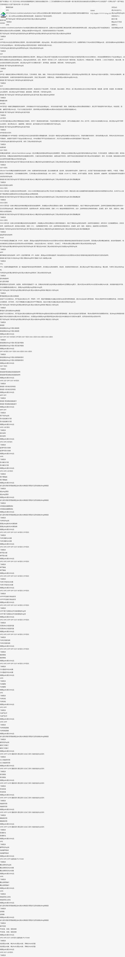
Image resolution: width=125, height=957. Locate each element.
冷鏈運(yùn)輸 (47, 258)
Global (92, 10)
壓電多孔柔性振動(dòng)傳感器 (10, 310)
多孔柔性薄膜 (4, 281)
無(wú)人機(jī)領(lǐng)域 (37, 162)
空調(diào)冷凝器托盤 (7, 625)
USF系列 (3, 118)
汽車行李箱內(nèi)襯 (6, 582)
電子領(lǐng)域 (10, 19)
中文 (91, 13)
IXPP (1, 39)
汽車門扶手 (3, 713)
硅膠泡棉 (14, 859)
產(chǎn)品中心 (117, 10)
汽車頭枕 (3, 698)
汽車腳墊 (3, 684)
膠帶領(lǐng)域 (33, 33)
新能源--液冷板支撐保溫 (8, 386)
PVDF (2, 238)
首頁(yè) (114, 7)
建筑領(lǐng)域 (23, 33)
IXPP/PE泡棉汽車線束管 (8, 596)
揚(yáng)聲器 (4, 491)
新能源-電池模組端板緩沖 (8, 401)
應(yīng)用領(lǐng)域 (118, 13)
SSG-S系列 (4, 220)
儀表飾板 (3, 655)
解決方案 (114, 19)
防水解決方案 (4, 462)
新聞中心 (114, 25)
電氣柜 (36, 258)
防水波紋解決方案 (6, 418)
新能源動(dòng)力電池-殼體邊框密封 (12, 357)
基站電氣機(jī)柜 (75, 162)
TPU (1, 264)
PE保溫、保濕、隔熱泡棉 (8, 929)
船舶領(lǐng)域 (49, 162)
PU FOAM (20, 859)
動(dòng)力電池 (18, 258)
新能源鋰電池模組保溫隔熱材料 (10, 372)
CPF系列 (18, 337)
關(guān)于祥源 (117, 22)
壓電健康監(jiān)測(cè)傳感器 (9, 296)
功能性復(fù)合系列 (38, 754)
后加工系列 (27, 754)
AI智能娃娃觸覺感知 (6, 506)
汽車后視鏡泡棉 (5, 640)
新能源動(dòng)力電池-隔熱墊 (9, 328)
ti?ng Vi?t (108, 13)
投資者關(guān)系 (117, 28)
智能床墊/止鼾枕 (5, 897)
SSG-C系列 (4, 188)
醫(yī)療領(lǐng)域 (44, 33)
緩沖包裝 (28, 19)
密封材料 (3, 433)
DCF (1, 86)
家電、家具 (22, 141)
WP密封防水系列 (5, 133)
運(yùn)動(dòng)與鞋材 (38, 19)
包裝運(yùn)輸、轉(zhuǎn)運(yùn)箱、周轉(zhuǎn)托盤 (18, 943)
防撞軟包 (3, 833)
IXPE (7, 25)
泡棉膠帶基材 (4, 850)
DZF (1, 54)
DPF (1, 71)
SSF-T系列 (3, 150)
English (96, 13)
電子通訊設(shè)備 (23, 162)
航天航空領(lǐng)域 (11, 162)
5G (12, 258)
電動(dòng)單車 (29, 258)
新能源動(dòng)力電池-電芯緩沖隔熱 (12, 343)
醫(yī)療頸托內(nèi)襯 (7, 868)
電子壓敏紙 (3, 477)
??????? (102, 13)
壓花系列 (21, 754)
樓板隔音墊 (3, 818)
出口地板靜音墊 (5, 760)
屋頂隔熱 (3, 774)
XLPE (9, 754)
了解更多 (9, 22)
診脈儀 (2, 911)
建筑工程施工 (4, 745)
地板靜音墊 (3, 803)
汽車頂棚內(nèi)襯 (6, 538)
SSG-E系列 (4, 203)
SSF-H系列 (3, 168)
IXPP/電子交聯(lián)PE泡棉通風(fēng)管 (13, 611)
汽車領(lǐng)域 (20, 19)
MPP (1, 252)
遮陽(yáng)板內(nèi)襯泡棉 (8, 523)
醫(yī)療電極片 (4, 882)
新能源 (2, 65)
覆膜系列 (14, 754)
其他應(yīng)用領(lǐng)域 (69, 246)
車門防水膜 (3, 553)
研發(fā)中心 (116, 16)
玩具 (40, 258)
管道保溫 (3, 789)
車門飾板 (3, 567)
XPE (7, 10)
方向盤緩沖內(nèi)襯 (6, 669)
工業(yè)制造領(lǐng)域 (36, 48)
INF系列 (2, 103)
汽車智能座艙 (4, 728)
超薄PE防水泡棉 (5, 448)
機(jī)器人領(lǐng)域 (52, 290)
